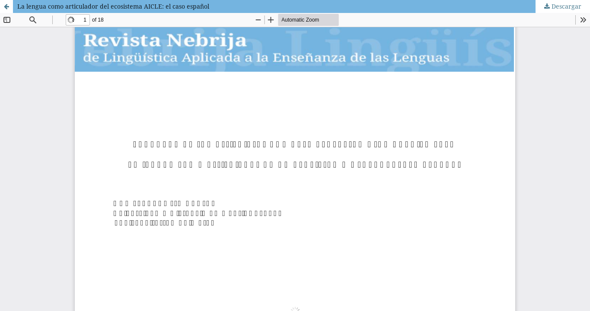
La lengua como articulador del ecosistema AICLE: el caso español (113, 6)
